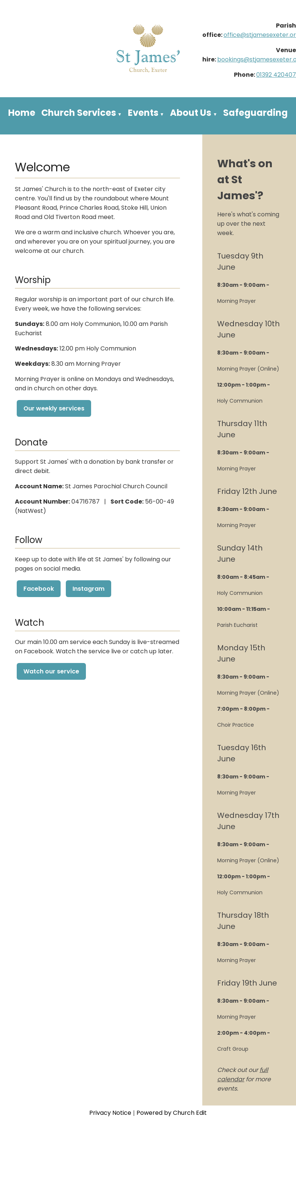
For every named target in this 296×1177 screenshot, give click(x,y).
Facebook (38, 588)
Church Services (78, 113)
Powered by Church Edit (171, 1112)
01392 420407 (276, 74)
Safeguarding (255, 113)
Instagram (88, 588)
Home (21, 113)
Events (143, 113)
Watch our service (51, 671)
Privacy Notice (110, 1112)
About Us (190, 113)
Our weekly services (53, 408)
